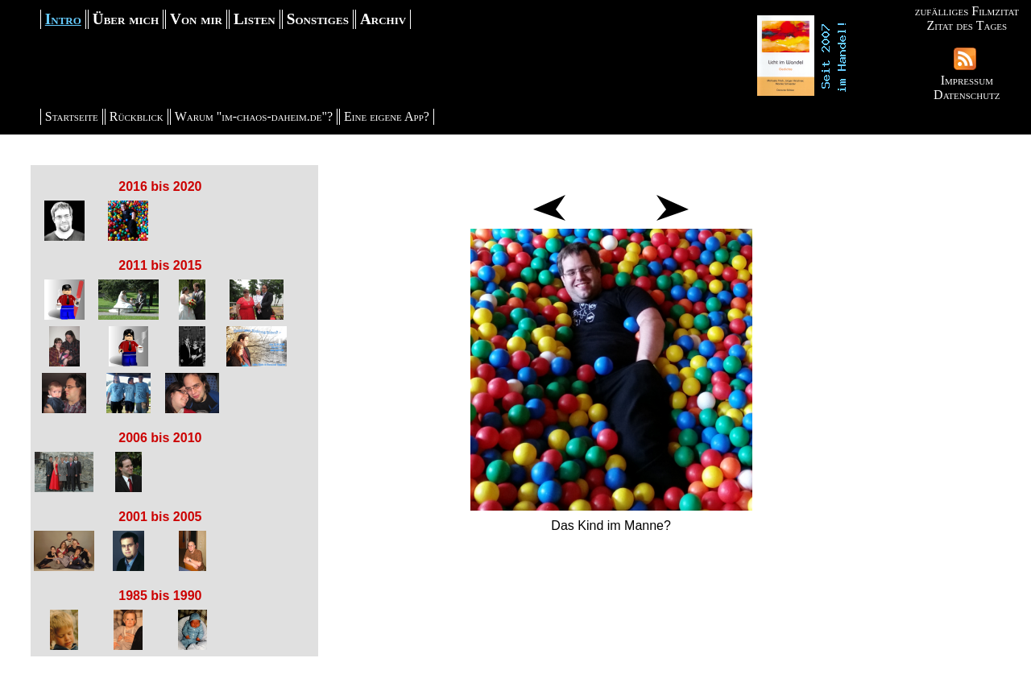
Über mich (126, 18)
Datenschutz (967, 94)
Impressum (967, 80)
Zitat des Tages (966, 25)
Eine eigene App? (386, 116)
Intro (63, 18)
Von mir (196, 18)
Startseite (71, 116)
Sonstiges (318, 18)
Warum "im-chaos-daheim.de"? (254, 116)
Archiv (383, 18)
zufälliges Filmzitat (967, 11)
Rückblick (137, 116)
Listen (254, 18)
